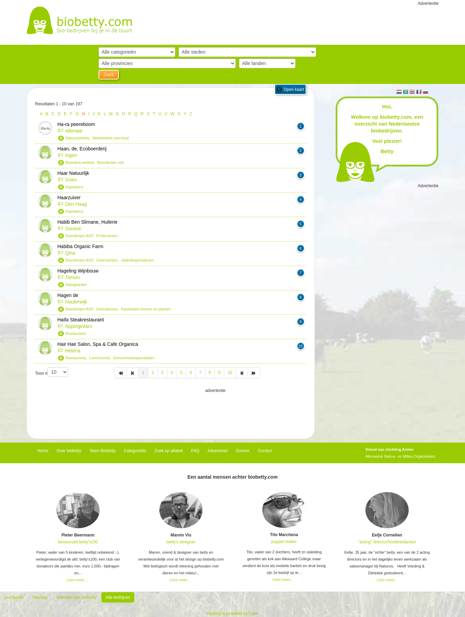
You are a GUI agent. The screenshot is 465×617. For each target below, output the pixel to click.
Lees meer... (77, 580)
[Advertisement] (171, 411)
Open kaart (294, 89)
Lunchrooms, (101, 358)
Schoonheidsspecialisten (134, 358)
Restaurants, (77, 358)
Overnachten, (108, 260)
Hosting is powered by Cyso (232, 613)
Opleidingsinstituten (137, 260)
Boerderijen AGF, (81, 236)
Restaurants (76, 333)
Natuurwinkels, (79, 138)
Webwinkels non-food (110, 138)
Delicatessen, (108, 309)
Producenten (106, 236)
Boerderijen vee (110, 162)
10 (230, 372)
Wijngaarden (76, 285)
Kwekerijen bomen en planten (146, 309)
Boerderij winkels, (81, 162)
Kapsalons (74, 187)
